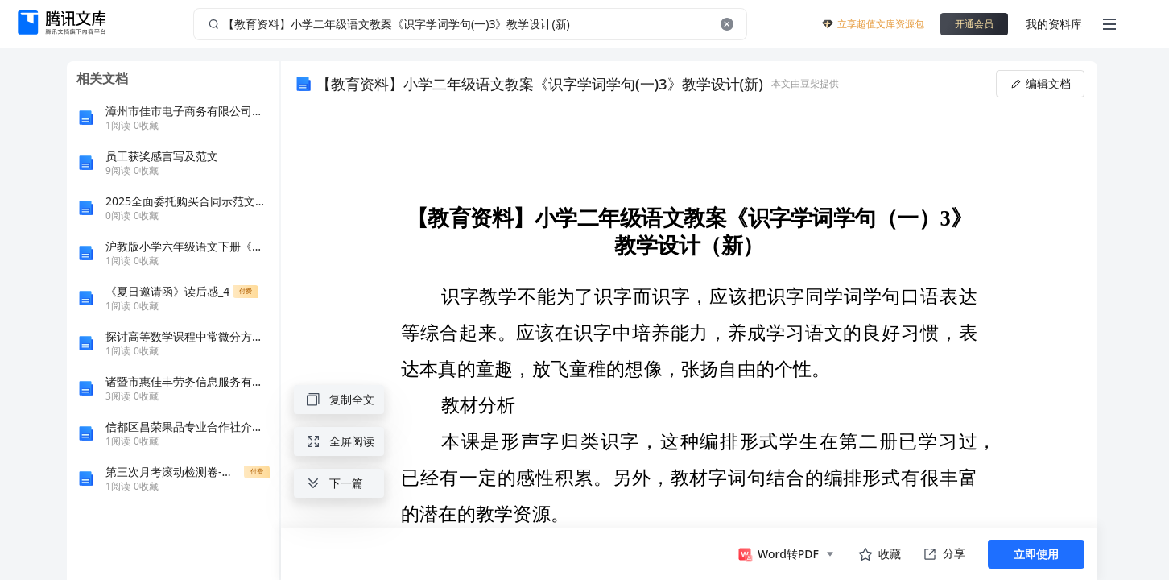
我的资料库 (1054, 23)
